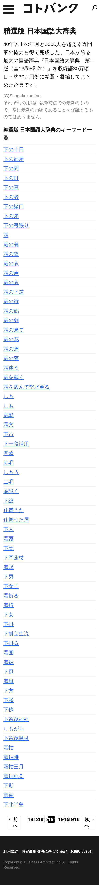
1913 (41, 819)
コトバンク (51, 7)
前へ (15, 823)
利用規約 (10, 851)
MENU (8, 9)
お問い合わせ (81, 851)
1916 (71, 819)
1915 (61, 819)
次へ (87, 823)
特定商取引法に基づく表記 (44, 851)
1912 (31, 819)
